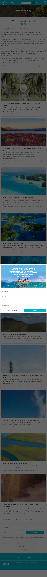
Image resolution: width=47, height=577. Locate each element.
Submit (35, 310)
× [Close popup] (45, 264)
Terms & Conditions (12, 310)
